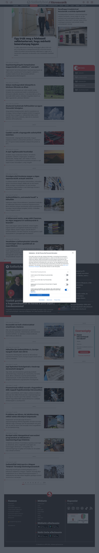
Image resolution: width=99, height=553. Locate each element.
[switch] (66, 275)
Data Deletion (42, 299)
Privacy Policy (57, 299)
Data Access (49, 299)
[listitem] (49, 272)
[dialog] (49, 277)
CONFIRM (39, 295)
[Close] (73, 253)
